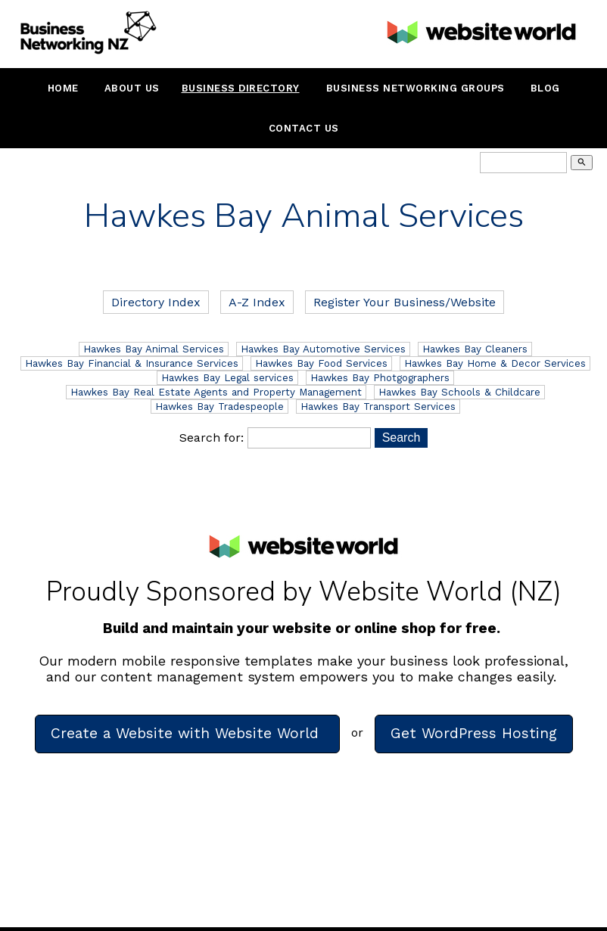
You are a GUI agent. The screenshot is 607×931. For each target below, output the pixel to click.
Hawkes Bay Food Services (321, 363)
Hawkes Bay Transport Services (378, 406)
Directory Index (156, 302)
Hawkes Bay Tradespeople (219, 406)
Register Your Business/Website (404, 302)
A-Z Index (257, 302)
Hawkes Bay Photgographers (380, 377)
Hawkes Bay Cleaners (475, 349)
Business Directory (241, 88)
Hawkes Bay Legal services (227, 377)
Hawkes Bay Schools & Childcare (459, 392)
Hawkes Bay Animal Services (153, 349)
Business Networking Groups (415, 88)
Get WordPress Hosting (474, 733)
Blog (545, 88)
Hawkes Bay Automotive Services (323, 349)
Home (63, 88)
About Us (132, 88)
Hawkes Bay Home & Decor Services (495, 363)
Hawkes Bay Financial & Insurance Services (131, 363)
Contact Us (304, 128)
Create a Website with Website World (187, 733)
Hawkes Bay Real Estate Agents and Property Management (216, 392)
